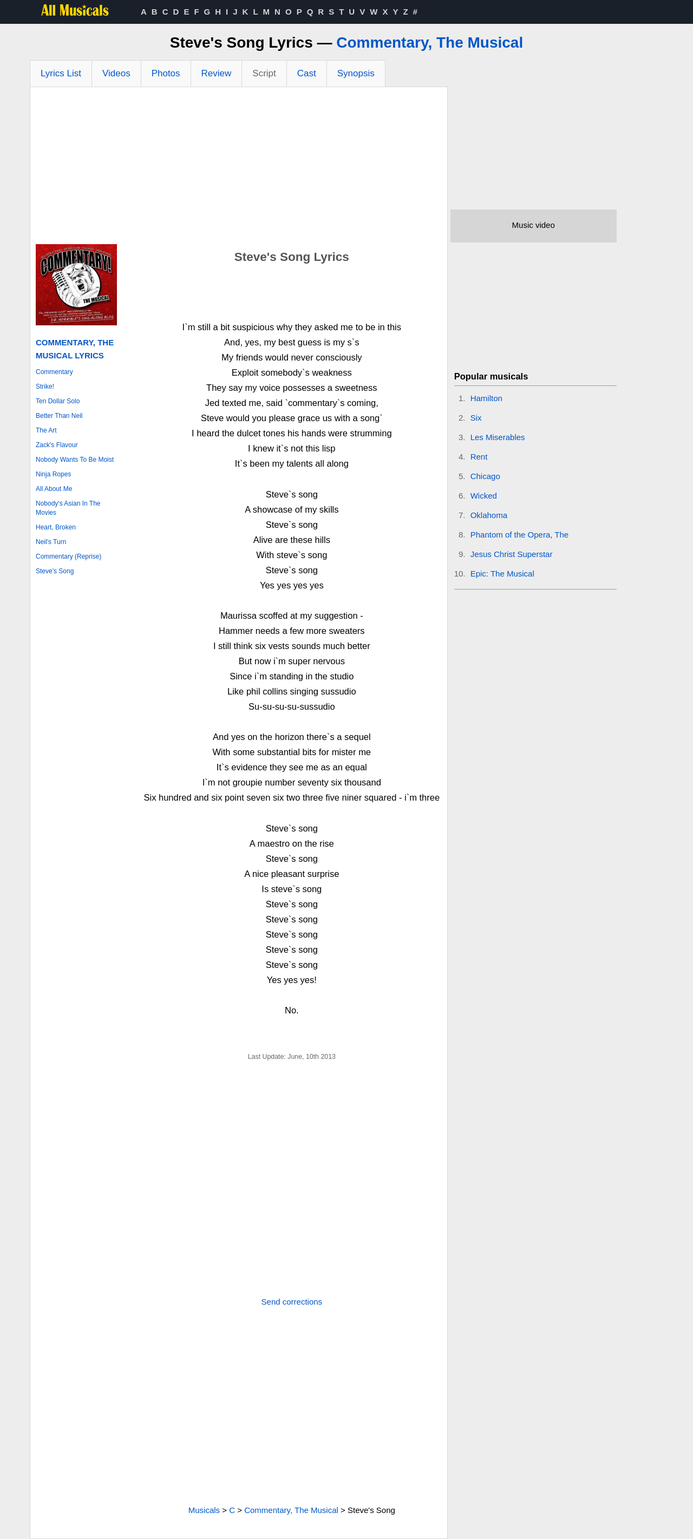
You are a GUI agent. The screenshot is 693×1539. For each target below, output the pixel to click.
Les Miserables (497, 437)
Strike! (45, 386)
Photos (166, 73)
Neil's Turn (51, 542)
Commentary (54, 372)
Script (264, 73)
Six (476, 417)
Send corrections (292, 1301)
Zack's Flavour (57, 445)
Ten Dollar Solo (58, 401)
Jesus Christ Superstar (511, 554)
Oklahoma (488, 515)
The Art (46, 430)
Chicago (485, 476)
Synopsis (356, 73)
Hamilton (486, 398)
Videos (116, 73)
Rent (479, 456)
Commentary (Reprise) (68, 556)
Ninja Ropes (53, 474)
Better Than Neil (59, 416)
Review (216, 73)
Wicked (483, 495)
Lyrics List (61, 73)
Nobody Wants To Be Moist (75, 459)
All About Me (54, 489)
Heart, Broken (56, 527)
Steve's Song (55, 571)
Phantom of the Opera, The (519, 534)
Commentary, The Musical (429, 42)
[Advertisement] (239, 168)
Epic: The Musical (502, 573)
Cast (306, 73)
